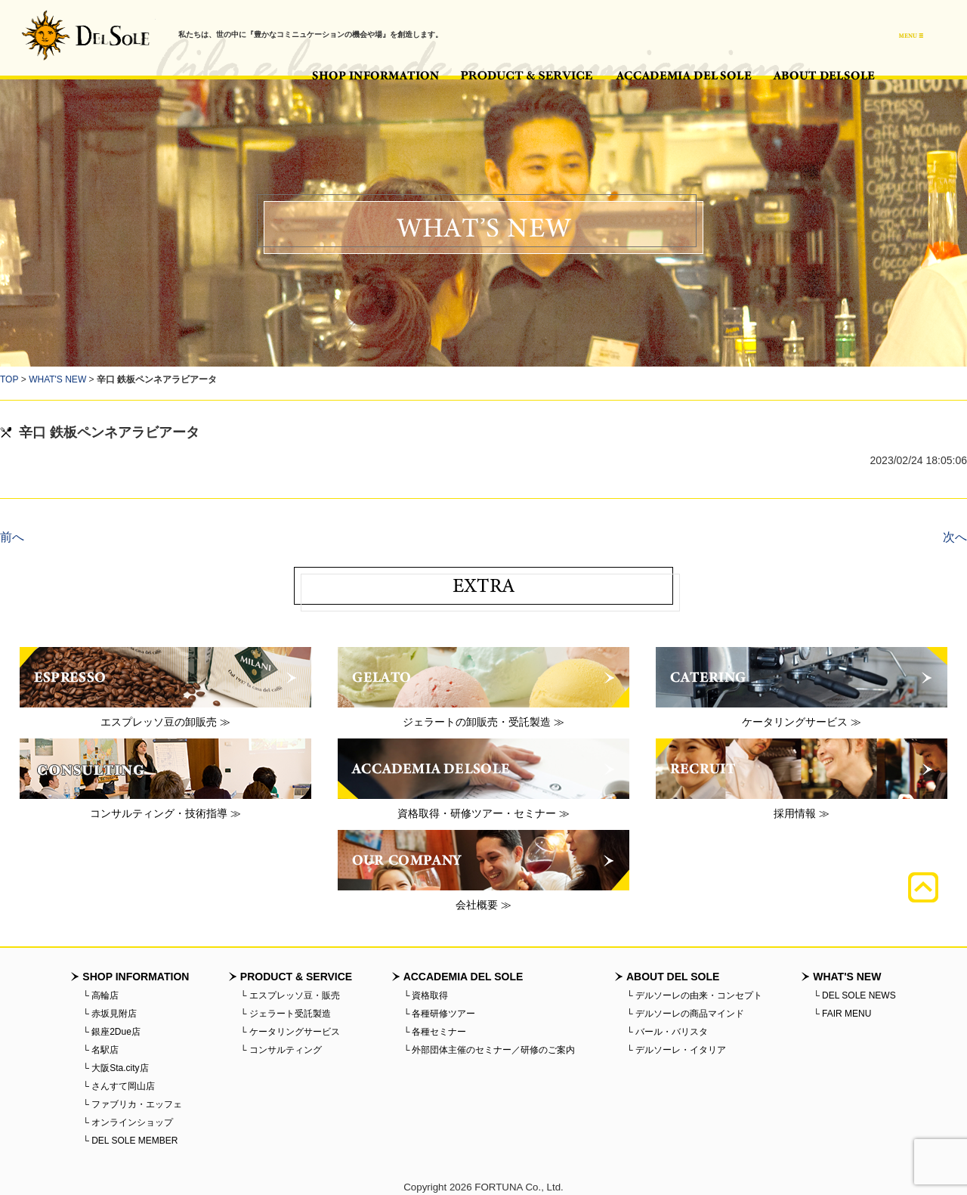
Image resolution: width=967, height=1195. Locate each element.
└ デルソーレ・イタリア (676, 1050)
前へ (12, 537)
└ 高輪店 (100, 995)
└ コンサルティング (281, 1050)
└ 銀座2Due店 (111, 1031)
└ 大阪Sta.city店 (115, 1068)
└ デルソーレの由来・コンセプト (694, 995)
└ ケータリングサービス (290, 1031)
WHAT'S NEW (57, 379)
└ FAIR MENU (842, 1013)
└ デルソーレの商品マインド (685, 1013)
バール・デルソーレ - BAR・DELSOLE (85, 35)
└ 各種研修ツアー (439, 1013)
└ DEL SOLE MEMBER (130, 1140)
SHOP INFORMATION (375, 75)
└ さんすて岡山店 (118, 1086)
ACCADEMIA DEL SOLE (684, 75)
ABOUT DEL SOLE (824, 75)
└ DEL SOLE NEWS (854, 995)
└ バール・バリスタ (667, 1031)
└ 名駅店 (100, 1050)
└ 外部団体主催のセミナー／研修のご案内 (489, 1050)
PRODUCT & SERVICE (527, 75)
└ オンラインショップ (127, 1122)
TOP (9, 379)
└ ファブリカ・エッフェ (132, 1104)
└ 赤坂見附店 (109, 1013)
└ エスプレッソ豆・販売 (290, 995)
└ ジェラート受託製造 (285, 1013)
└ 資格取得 (426, 995)
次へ (955, 537)
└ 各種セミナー (435, 1031)
